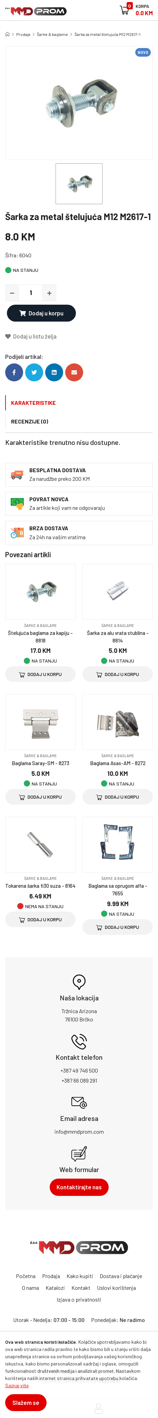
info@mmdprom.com (79, 1131)
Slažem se (25, 1402)
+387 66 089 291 (79, 1080)
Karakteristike (33, 402)
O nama (30, 1287)
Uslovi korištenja (116, 1287)
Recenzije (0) (29, 421)
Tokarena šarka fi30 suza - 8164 (40, 886)
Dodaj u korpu (41, 313)
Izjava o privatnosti (79, 1299)
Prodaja (23, 34)
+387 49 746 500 (79, 1070)
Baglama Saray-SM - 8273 (40, 763)
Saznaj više (17, 1385)
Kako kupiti (80, 1276)
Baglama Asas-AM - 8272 (118, 763)
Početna (26, 1276)
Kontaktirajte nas (79, 1186)
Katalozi (55, 1287)
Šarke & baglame (52, 34)
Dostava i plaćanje (121, 1276)
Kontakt (80, 1287)
